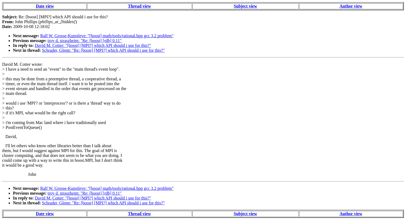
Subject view (245, 6)
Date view (45, 6)
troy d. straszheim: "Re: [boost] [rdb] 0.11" (85, 40)
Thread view (139, 6)
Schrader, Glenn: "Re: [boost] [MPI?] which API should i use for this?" (103, 50)
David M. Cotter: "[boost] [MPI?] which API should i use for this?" (93, 45)
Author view (350, 6)
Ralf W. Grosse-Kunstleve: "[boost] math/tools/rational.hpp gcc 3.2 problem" (106, 35)
